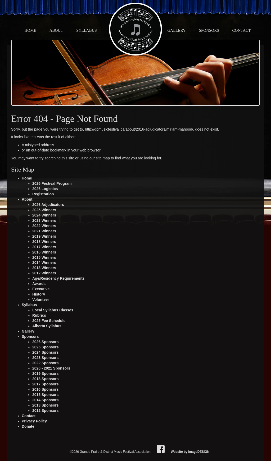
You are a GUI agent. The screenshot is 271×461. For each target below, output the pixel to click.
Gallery (177, 30)
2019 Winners (44, 236)
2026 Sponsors (45, 342)
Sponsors (209, 30)
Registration (43, 194)
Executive (40, 289)
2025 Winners (44, 210)
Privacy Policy (34, 421)
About (56, 30)
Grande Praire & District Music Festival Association (135, 29)
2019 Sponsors (45, 373)
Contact (241, 30)
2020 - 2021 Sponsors (51, 368)
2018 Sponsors (45, 379)
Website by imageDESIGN (190, 452)
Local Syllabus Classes (52, 310)
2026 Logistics (45, 189)
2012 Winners (44, 273)
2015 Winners (44, 257)
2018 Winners (44, 241)
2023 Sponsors (45, 358)
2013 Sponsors (45, 405)
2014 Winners (44, 262)
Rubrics (39, 315)
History (38, 294)
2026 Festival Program (52, 183)
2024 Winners (44, 215)
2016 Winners (44, 252)
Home (30, 30)
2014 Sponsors (45, 400)
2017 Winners (44, 247)
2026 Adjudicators (48, 204)
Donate (28, 426)
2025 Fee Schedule (48, 321)
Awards (39, 284)
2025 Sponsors (45, 347)
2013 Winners (44, 268)
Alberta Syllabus (46, 326)
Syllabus (86, 30)
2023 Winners (44, 220)
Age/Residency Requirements (58, 278)
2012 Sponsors (45, 410)
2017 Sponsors (45, 384)
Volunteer (40, 299)
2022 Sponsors (45, 363)
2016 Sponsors (45, 389)
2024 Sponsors (45, 352)
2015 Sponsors (45, 395)
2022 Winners (44, 226)
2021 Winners (44, 231)
